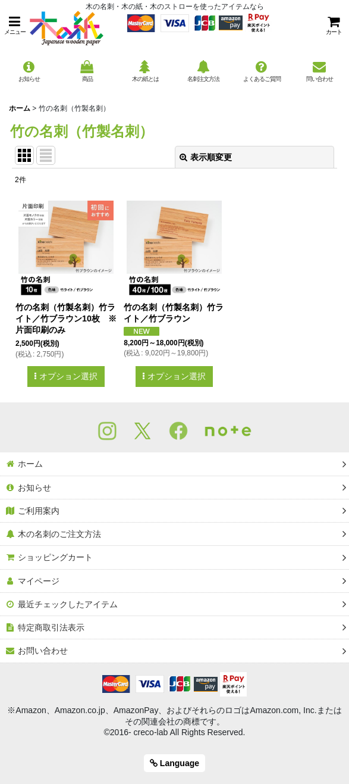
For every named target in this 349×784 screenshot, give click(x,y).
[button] (15, 25)
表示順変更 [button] (206, 157)
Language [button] (174, 763)
